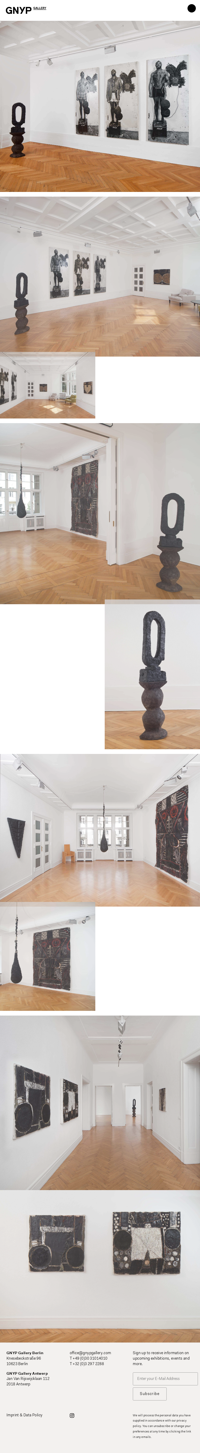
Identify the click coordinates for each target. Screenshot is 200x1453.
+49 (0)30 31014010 (90, 1359)
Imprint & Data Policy (24, 1415)
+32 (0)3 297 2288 (88, 1364)
